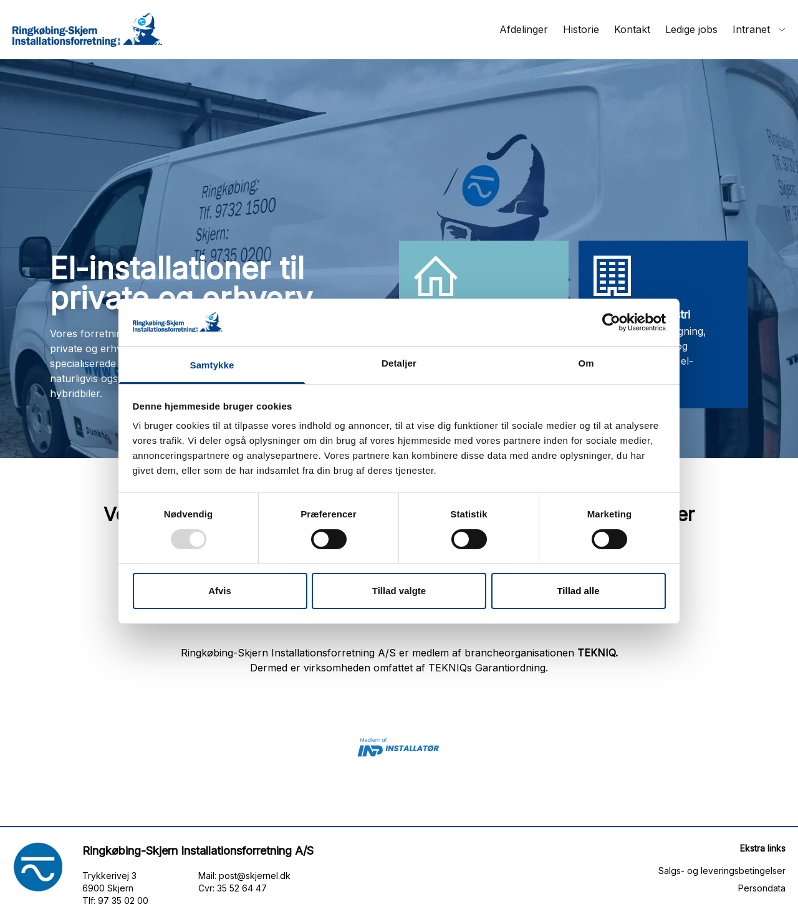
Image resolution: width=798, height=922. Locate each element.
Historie (581, 29)
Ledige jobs (691, 29)
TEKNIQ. (597, 652)
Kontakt (632, 29)
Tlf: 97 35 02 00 (115, 900)
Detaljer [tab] (399, 363)
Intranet (759, 29)
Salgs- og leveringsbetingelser (722, 870)
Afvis (219, 590)
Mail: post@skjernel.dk (244, 875)
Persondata (762, 888)
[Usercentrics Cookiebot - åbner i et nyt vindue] (611, 322)
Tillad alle (578, 590)
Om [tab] (586, 363)
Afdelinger (523, 29)
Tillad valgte (399, 590)
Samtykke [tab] (212, 365)
